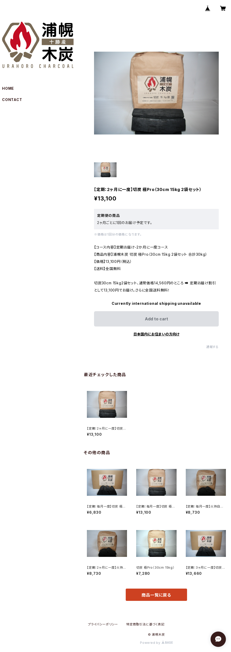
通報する (212, 347)
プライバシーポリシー (103, 624)
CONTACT (12, 99)
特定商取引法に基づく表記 (145, 624)
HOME (8, 88)
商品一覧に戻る (156, 595)
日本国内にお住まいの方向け (156, 334)
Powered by (156, 643)
